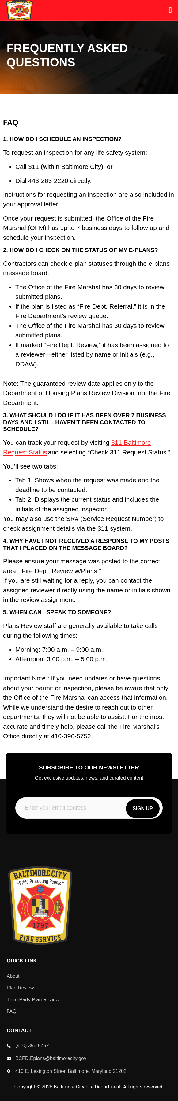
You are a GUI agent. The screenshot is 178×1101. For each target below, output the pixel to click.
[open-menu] (170, 10)
